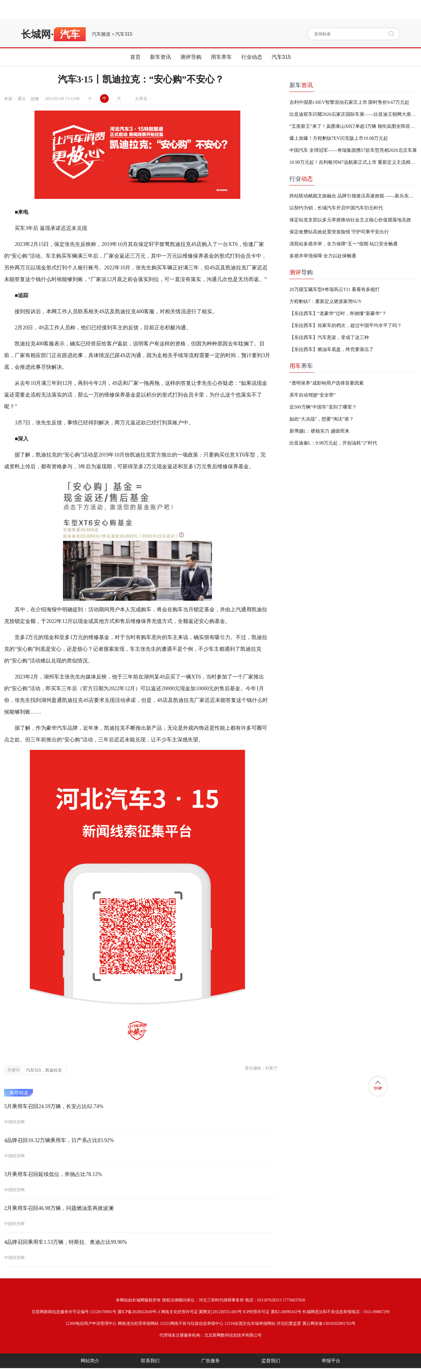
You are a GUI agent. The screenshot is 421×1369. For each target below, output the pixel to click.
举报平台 (331, 1360)
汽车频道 (101, 34)
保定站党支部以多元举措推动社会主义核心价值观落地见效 (350, 219)
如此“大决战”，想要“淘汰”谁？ (321, 418)
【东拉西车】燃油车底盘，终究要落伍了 (331, 349)
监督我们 (270, 1360)
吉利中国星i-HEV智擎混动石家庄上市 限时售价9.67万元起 (349, 102)
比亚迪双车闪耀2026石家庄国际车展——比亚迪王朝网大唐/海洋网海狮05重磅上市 (353, 114)
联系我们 (150, 1360)
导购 (301, 272)
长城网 (36, 34)
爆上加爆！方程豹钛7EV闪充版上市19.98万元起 (338, 138)
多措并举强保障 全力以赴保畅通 (322, 255)
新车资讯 (160, 57)
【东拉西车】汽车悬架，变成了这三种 (329, 337)
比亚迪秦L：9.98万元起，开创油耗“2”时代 (333, 442)
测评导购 (190, 57)
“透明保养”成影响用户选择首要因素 (326, 382)
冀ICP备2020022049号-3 (139, 1312)
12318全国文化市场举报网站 (249, 1323)
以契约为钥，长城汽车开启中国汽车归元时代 (336, 207)
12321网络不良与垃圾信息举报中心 (191, 1323)
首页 (135, 57)
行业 (301, 178)
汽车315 (123, 34)
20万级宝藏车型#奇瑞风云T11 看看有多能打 (334, 289)
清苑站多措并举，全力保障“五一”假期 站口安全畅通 (343, 243)
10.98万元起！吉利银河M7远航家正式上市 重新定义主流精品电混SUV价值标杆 (353, 162)
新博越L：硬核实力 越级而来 (319, 430)
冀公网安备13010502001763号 (329, 1323)
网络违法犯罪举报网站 (138, 1323)
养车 (301, 366)
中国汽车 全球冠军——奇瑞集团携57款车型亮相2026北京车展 (353, 150)
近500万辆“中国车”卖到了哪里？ (323, 406)
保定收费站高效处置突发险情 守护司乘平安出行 (339, 231)
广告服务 (210, 1360)
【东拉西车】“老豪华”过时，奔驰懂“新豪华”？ (338, 313)
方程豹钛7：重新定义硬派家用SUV (325, 301)
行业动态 (251, 57)
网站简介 (90, 1360)
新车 (301, 85)
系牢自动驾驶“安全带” (312, 394)
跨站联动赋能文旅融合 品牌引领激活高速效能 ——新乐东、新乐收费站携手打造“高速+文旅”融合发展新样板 (353, 195)
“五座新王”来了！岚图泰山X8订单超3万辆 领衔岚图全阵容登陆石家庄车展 (353, 126)
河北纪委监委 (289, 1323)
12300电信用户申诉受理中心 (91, 1323)
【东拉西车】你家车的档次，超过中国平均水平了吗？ (345, 325)
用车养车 (221, 57)
